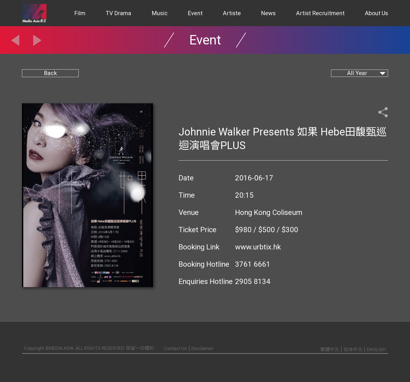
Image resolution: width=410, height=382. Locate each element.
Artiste (232, 13)
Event (195, 13)
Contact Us (175, 348)
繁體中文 (329, 349)
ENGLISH (376, 349)
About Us (376, 13)
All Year (357, 73)
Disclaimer (202, 348)
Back (50, 73)
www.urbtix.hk (258, 247)
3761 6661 (252, 264)
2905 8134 (252, 281)
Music (160, 13)
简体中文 (353, 349)
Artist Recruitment (320, 13)
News (268, 13)
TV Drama (118, 13)
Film (80, 13)
